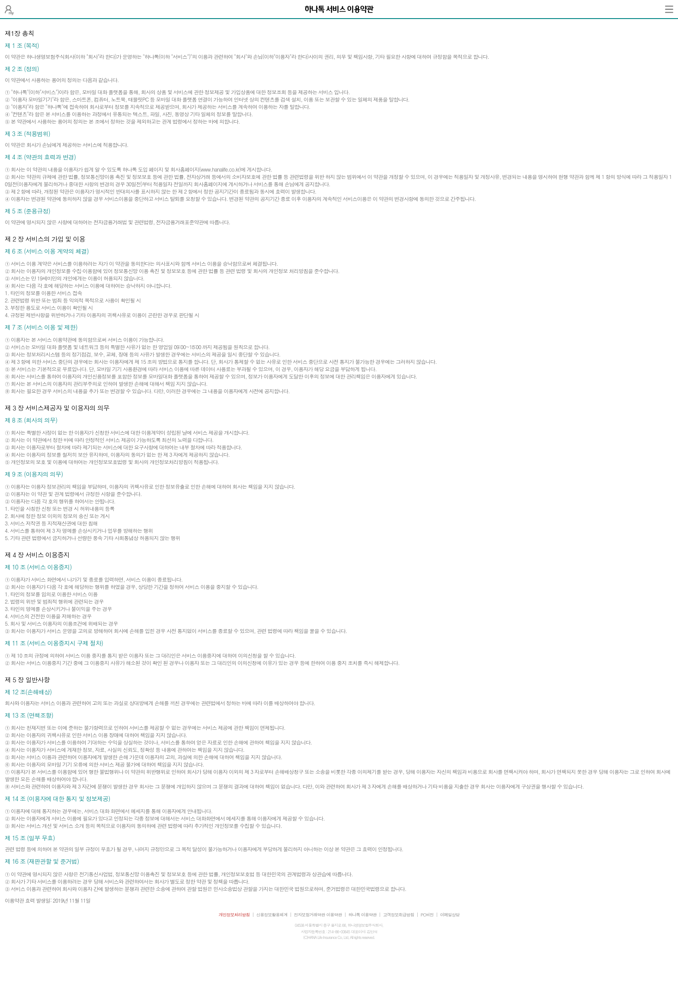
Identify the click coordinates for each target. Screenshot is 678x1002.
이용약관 (334, 914)
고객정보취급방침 (398, 914)
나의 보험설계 (9, 9)
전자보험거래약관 (309, 914)
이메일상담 (450, 914)
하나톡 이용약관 (363, 914)
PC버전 (427, 914)
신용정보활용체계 (272, 914)
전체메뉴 (669, 9)
